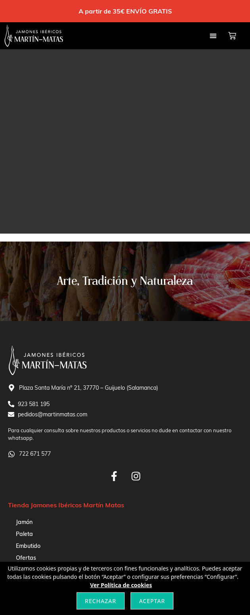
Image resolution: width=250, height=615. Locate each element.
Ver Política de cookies (121, 585)
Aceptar (152, 601)
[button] (213, 36)
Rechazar (100, 601)
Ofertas (26, 557)
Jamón (24, 522)
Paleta (24, 534)
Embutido (28, 545)
